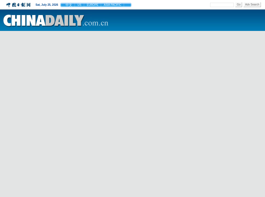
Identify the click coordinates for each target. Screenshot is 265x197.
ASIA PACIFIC (112, 4)
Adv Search (252, 4)
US (79, 4)
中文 (69, 5)
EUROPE (92, 4)
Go (238, 4)
